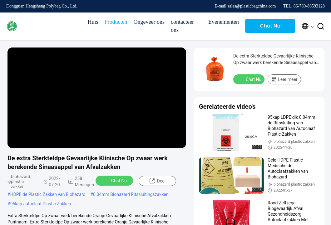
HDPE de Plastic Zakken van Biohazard (48, 194)
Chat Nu (270, 25)
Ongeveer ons (149, 22)
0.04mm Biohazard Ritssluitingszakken (130, 194)
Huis (93, 22)
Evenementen (223, 22)
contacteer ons (182, 26)
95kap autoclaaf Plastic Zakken (40, 203)
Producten (116, 22)
